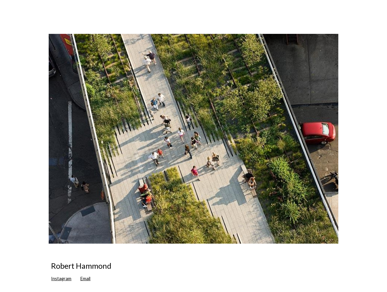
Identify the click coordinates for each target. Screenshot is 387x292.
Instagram (61, 278)
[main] (193, 271)
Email (85, 278)
